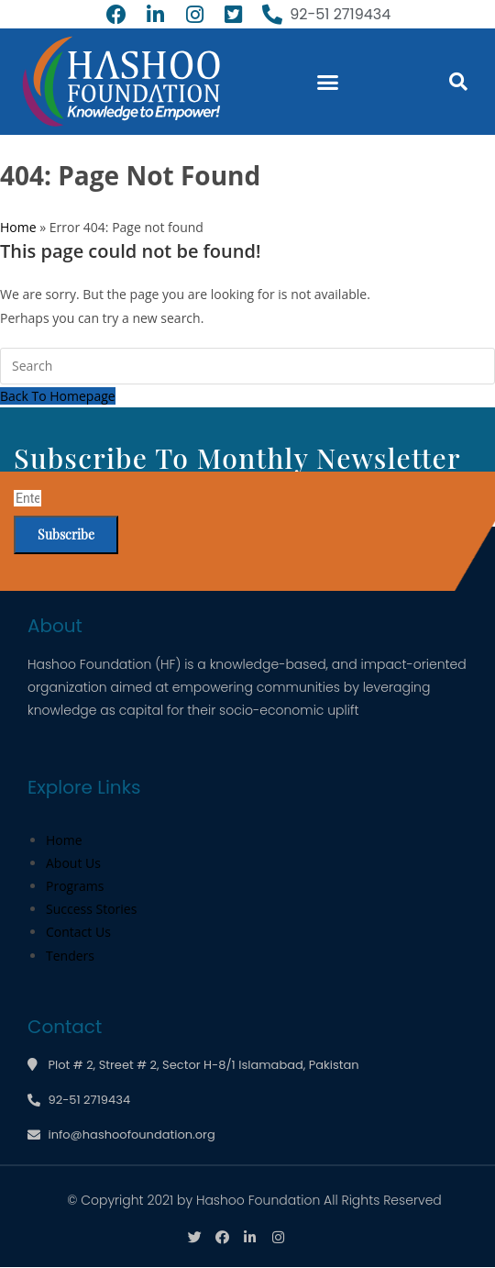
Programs (75, 886)
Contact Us (78, 931)
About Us (73, 863)
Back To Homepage (58, 396)
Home (18, 227)
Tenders (70, 955)
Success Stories (91, 909)
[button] (328, 81)
